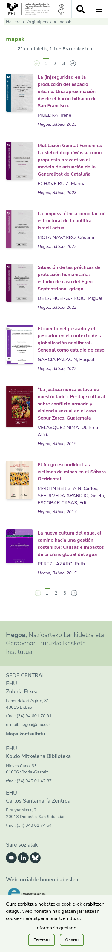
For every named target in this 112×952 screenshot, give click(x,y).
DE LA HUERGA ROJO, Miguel (70, 298)
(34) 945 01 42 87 (34, 781)
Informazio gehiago (56, 928)
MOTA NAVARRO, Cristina (66, 237)
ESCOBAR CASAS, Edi (62, 502)
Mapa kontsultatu (25, 734)
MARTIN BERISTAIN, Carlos (67, 488)
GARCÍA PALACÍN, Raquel (66, 359)
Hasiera (13, 22)
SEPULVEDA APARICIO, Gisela (71, 495)
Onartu (72, 940)
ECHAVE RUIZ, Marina (61, 183)
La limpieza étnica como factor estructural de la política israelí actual (71, 220)
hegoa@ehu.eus (35, 724)
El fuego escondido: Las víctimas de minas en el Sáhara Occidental (72, 471)
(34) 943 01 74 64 (34, 825)
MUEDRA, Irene (54, 115)
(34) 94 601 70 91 (34, 716)
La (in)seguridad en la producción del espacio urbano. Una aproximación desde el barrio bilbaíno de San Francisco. (67, 91)
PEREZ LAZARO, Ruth (61, 564)
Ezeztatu (41, 940)
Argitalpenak (39, 22)
